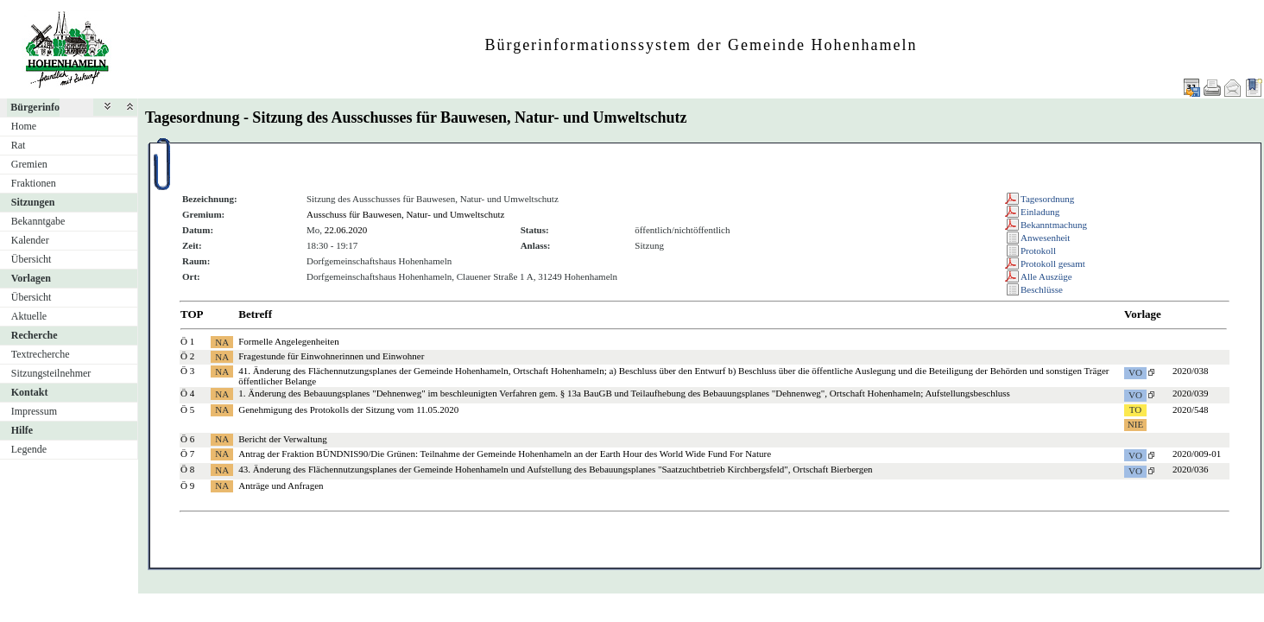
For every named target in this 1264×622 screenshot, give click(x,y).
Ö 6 (187, 439)
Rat (18, 145)
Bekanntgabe (38, 221)
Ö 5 (187, 409)
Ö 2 (187, 356)
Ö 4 (187, 393)
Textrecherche (40, 354)
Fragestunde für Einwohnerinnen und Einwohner (331, 356)
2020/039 (1190, 393)
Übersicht (31, 259)
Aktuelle (29, 316)
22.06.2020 (346, 230)
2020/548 (1190, 409)
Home (23, 126)
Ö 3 (187, 370)
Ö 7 (187, 453)
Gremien (29, 164)
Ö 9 (187, 485)
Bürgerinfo (35, 107)
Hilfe (22, 430)
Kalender (30, 240)
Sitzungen (33, 202)
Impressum (34, 411)
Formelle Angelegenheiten (288, 341)
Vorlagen (31, 278)
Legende (29, 449)
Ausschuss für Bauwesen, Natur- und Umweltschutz (406, 214)
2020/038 (1190, 370)
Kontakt (29, 392)
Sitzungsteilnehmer (51, 373)
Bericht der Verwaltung (282, 439)
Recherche (34, 335)
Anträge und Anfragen (280, 485)
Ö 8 (187, 469)
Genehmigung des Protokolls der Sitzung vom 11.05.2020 (348, 409)
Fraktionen (33, 183)
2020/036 (1190, 469)
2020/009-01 (1196, 453)
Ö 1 (187, 341)
